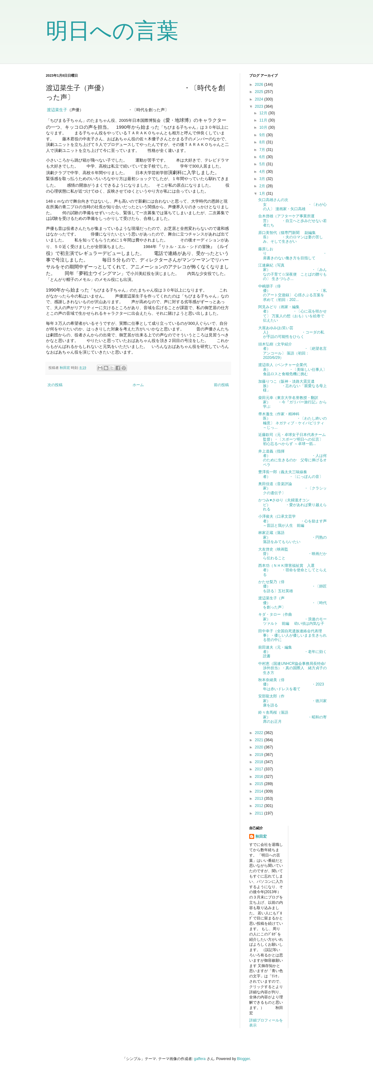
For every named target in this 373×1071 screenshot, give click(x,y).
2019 (259, 755)
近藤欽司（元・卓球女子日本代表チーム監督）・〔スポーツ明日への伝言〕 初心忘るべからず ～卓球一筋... (292, 439)
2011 (259, 813)
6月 (262, 157)
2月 (262, 186)
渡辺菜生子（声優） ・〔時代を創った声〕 (292, 602)
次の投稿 (55, 385)
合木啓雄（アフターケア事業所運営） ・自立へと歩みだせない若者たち (292, 220)
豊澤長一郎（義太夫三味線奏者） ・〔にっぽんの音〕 (290, 474)
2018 (259, 762)
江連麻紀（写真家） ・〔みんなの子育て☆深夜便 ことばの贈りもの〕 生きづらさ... (292, 272)
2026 (259, 84)
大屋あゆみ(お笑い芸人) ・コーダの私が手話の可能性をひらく (291, 332)
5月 (262, 164)
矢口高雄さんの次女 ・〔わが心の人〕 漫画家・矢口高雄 (292, 204)
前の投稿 (221, 385)
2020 (259, 747)
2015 (259, 784)
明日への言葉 (112, 30)
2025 (259, 92)
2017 (259, 769)
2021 (259, 740)
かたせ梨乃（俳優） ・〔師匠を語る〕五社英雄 (292, 586)
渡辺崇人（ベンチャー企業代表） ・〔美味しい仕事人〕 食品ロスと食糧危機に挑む (292, 369)
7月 (262, 149)
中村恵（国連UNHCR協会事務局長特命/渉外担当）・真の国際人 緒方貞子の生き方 (292, 668)
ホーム (138, 385)
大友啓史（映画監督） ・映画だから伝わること (292, 554)
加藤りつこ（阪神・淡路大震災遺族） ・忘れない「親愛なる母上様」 (292, 386)
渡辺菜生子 (57, 109)
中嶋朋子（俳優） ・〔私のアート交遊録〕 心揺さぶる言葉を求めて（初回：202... (292, 293)
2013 (259, 798)
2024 (259, 99)
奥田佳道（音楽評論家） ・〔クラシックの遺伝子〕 (292, 488)
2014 (259, 791)
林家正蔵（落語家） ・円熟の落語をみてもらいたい (292, 537)
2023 (259, 106)
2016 (259, 776)
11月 (263, 120)
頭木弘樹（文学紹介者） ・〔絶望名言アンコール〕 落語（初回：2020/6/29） (292, 351)
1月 (262, 193)
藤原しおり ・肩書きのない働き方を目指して (292, 253)
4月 (262, 171)
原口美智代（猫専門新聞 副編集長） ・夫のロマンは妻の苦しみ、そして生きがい (290, 237)
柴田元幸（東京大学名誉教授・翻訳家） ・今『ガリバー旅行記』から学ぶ (292, 402)
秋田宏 (261, 836)
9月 (262, 135)
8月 (262, 142)
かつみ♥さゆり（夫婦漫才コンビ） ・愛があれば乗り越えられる (292, 504)
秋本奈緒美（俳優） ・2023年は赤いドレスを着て (291, 684)
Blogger (243, 1059)
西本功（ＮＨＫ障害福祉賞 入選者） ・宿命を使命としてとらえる (292, 570)
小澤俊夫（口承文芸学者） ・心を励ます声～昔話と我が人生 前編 (292, 521)
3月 (262, 179)
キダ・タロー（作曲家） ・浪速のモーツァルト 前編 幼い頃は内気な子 (292, 619)
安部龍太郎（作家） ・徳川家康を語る (292, 700)
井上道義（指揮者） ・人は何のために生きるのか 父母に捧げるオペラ (292, 458)
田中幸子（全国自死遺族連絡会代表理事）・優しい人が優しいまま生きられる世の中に (292, 635)
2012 (259, 806)
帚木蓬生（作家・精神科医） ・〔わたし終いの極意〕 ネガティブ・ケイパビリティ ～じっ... (292, 421)
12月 (263, 113)
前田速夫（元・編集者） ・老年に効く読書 (292, 652)
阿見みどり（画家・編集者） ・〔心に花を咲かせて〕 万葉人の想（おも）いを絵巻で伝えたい (292, 314)
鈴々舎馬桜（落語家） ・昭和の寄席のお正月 (292, 717)
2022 (259, 733)
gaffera (199, 1059)
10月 (263, 127)
